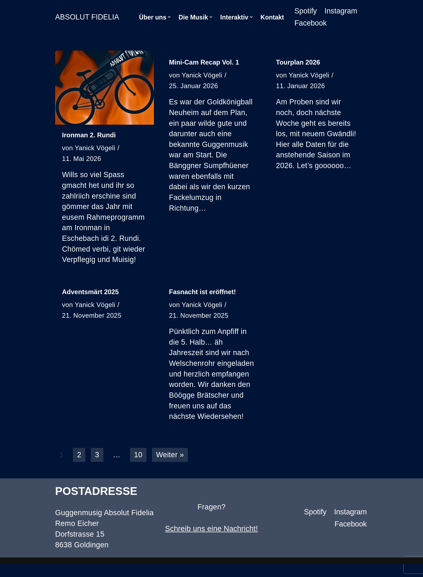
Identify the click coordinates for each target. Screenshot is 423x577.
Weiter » (170, 468)
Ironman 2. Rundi (89, 135)
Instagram (341, 11)
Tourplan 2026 (298, 62)
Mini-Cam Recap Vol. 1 (204, 62)
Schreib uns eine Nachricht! (211, 541)
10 (138, 468)
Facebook (310, 23)
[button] (169, 17)
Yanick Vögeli (95, 148)
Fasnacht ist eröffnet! (202, 293)
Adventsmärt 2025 (90, 293)
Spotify (305, 11)
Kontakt (272, 17)
